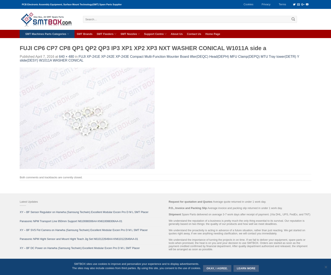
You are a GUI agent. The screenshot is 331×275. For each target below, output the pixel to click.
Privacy (266, 4)
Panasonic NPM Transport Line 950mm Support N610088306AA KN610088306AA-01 (71, 221)
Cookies (248, 4)
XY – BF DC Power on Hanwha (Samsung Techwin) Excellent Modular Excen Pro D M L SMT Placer (80, 248)
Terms (282, 4)
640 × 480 (66, 56)
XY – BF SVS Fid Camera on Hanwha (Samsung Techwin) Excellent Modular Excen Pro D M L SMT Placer (84, 230)
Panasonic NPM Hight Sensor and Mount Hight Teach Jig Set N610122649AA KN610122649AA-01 (79, 239)
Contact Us (194, 34)
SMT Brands (84, 34)
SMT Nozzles (130, 34)
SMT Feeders (106, 34)
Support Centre (155, 34)
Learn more (246, 268)
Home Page (212, 34)
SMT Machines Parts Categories (47, 34)
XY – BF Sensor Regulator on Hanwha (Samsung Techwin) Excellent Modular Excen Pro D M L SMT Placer (84, 212)
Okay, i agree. (217, 268)
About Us (177, 34)
